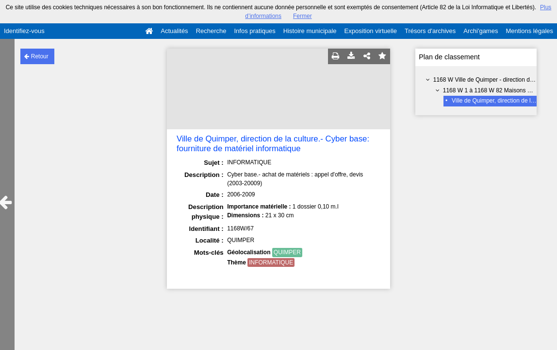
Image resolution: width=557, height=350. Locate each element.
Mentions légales (529, 31)
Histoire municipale (310, 31)
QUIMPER (287, 252)
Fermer (302, 16)
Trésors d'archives (430, 31)
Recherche (211, 31)
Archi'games (480, 31)
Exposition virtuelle (370, 31)
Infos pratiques (255, 31)
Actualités (174, 31)
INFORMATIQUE (271, 262)
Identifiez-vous (24, 31)
